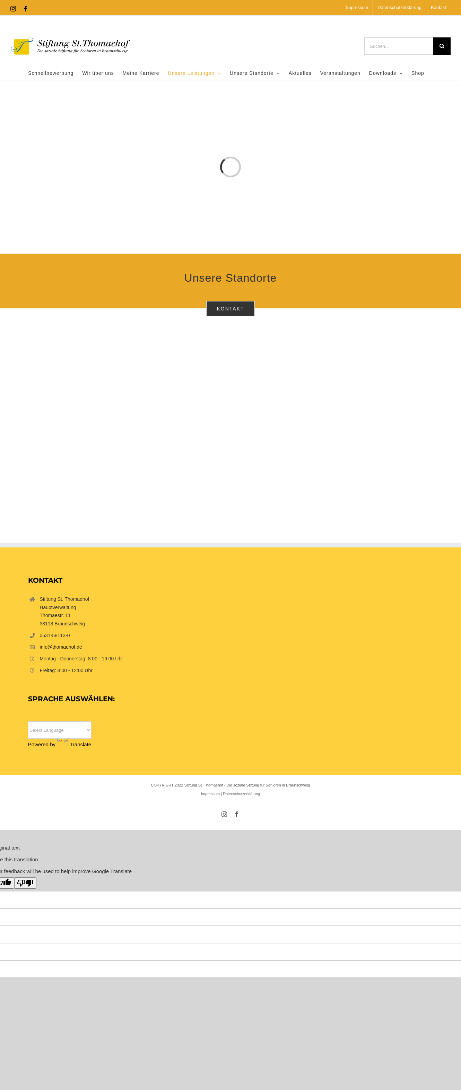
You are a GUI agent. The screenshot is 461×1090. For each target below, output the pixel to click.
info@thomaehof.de (61, 647)
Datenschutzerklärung (241, 794)
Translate (74, 744)
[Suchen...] (398, 46)
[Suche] (442, 46)
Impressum (210, 794)
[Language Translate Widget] (60, 730)
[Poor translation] (25, 883)
